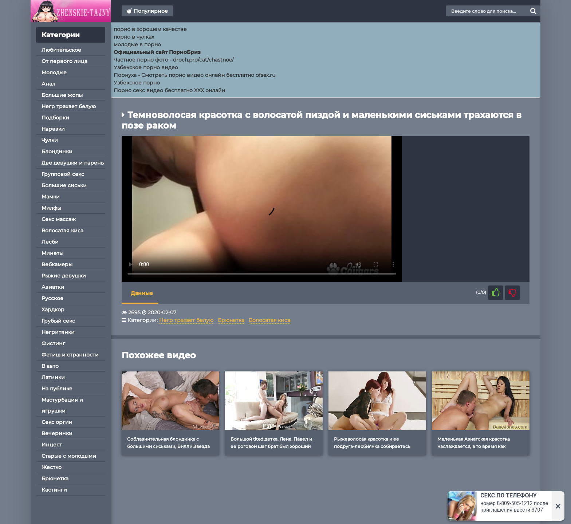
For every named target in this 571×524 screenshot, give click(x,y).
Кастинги (54, 489)
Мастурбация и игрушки (62, 405)
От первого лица (64, 61)
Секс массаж (59, 219)
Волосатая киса (62, 230)
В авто (50, 366)
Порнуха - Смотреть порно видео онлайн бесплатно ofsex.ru (194, 75)
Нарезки (53, 129)
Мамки (51, 196)
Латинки (53, 377)
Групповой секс (63, 174)
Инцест (52, 444)
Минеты (52, 253)
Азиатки (53, 287)
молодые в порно (137, 44)
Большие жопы (62, 95)
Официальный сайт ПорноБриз (157, 52)
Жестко (52, 467)
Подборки (55, 117)
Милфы (51, 208)
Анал (48, 83)
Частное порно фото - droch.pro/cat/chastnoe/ (174, 59)
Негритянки (58, 332)
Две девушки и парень (73, 162)
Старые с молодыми (69, 456)
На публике (57, 388)
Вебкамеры (57, 264)
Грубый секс (58, 321)
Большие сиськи (64, 185)
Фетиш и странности (70, 354)
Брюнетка (55, 478)
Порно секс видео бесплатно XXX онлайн (169, 90)
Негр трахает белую (69, 106)
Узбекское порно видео (146, 67)
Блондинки (57, 151)
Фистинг (53, 343)
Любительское (61, 50)
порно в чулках (134, 37)
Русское (52, 298)
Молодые (54, 72)
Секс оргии (57, 422)
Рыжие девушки (64, 275)
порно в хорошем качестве (150, 29)
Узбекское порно (137, 82)
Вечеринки (57, 433)
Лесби (50, 242)
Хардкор (53, 309)
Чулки (50, 140)
